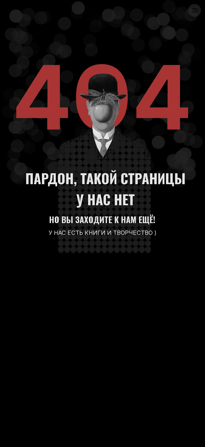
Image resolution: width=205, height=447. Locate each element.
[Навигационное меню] (195, 10)
